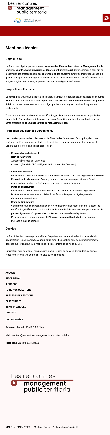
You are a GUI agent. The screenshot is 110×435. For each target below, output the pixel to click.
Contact (10, 312)
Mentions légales (42, 427)
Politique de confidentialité (65, 427)
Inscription (12, 278)
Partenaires (13, 301)
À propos (11, 284)
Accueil (10, 272)
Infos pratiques (15, 306)
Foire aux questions (18, 289)
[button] (106, 18)
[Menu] (103, 31)
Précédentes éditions (19, 295)
